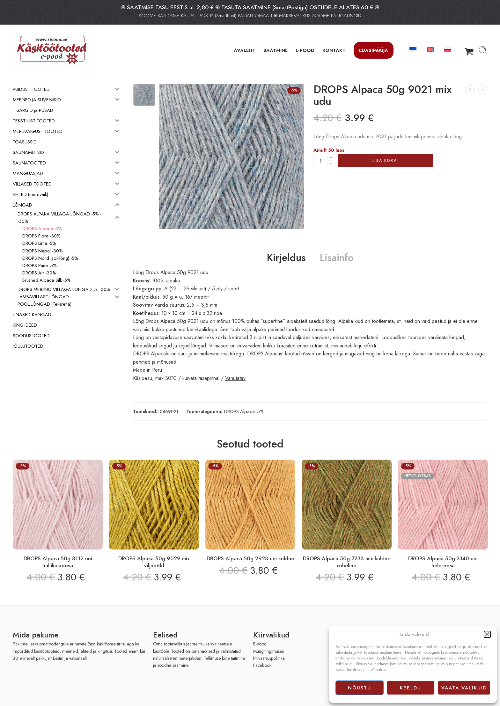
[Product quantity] (320, 160)
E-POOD (305, 50)
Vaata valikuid (464, 687)
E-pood (260, 644)
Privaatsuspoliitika (269, 658)
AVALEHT (244, 50)
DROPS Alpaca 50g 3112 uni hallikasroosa (58, 562)
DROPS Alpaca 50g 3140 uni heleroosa (443, 562)
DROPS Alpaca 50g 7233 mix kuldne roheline (346, 562)
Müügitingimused (268, 651)
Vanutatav (235, 378)
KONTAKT (334, 50)
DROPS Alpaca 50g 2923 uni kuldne (250, 558)
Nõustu (359, 687)
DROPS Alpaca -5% (244, 411)
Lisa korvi (385, 161)
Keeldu (410, 687)
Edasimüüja (373, 50)
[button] (487, 634)
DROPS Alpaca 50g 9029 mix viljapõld (154, 562)
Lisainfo (337, 258)
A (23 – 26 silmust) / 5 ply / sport (201, 288)
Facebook (262, 665)
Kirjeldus (286, 258)
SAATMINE (275, 50)
